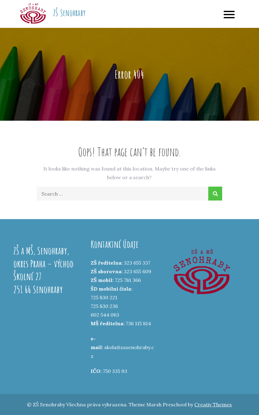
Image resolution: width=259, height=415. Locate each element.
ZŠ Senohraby (69, 12)
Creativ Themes (213, 404)
